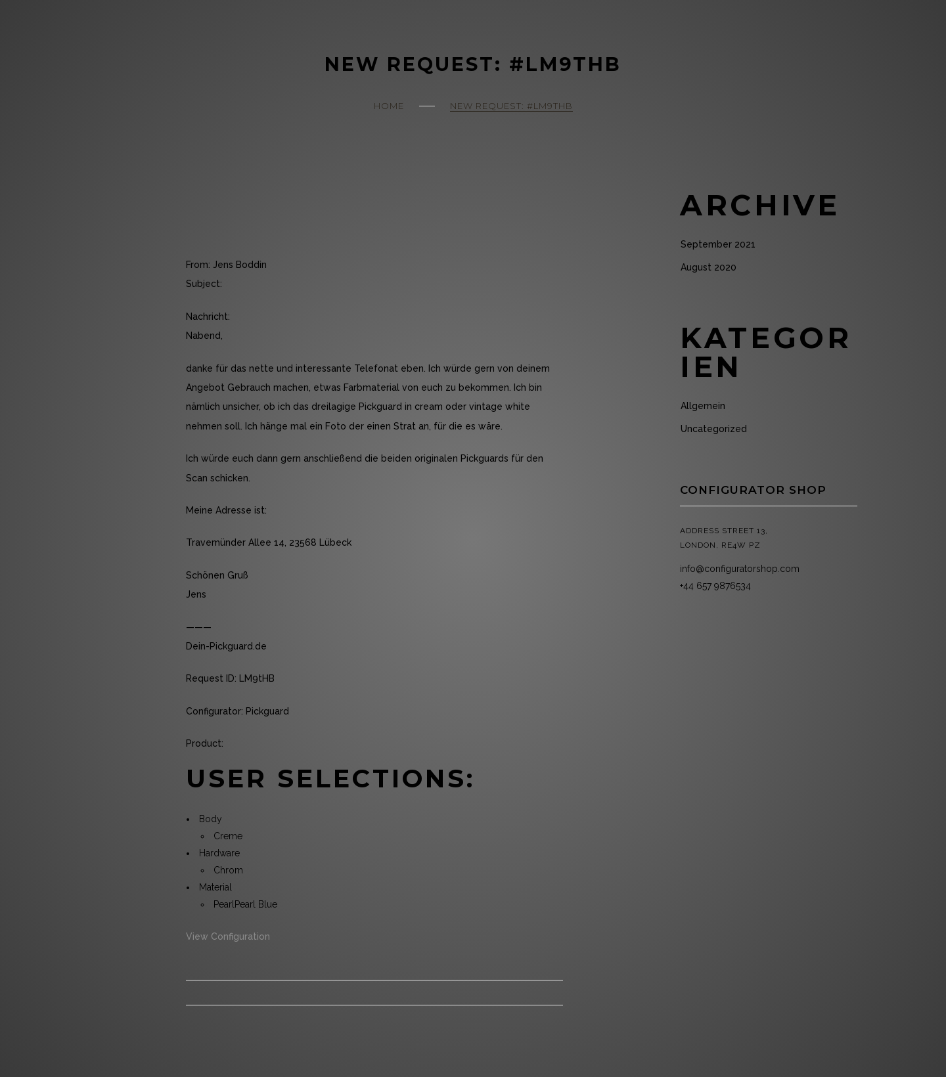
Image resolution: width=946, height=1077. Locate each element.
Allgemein (703, 406)
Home (389, 105)
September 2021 (718, 244)
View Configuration (228, 936)
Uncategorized (714, 429)
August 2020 (708, 267)
